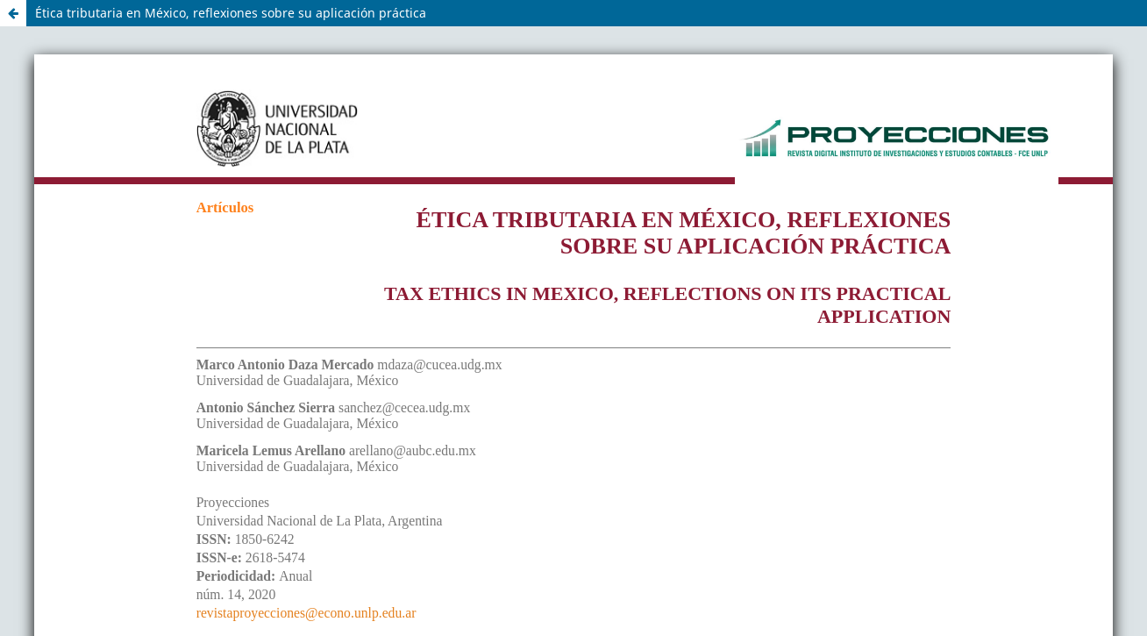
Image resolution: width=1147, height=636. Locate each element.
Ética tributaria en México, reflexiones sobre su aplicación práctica (230, 12)
